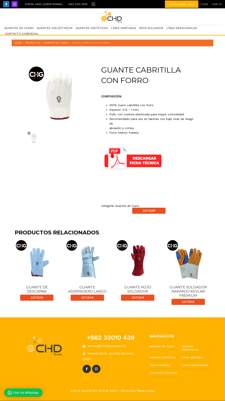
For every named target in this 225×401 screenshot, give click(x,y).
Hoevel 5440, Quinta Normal (43, 4)
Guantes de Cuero (127, 205)
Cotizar (149, 210)
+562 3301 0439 (77, 4)
